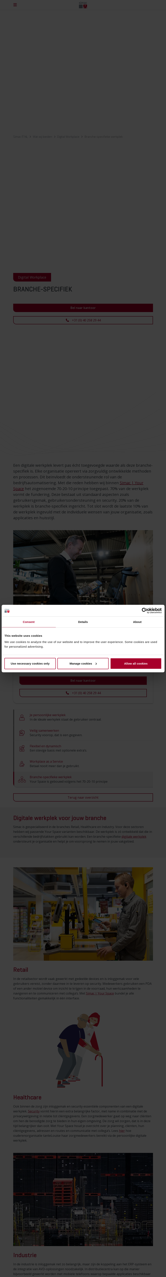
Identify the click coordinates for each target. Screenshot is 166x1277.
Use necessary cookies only (30, 663)
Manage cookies (83, 663)
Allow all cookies (136, 663)
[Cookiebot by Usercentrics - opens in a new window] (145, 611)
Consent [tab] (29, 622)
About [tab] (137, 622)
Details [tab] (83, 622)
